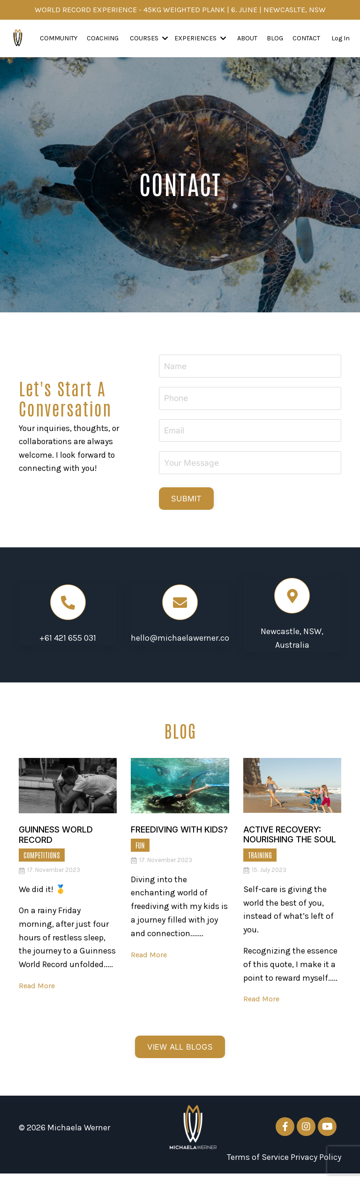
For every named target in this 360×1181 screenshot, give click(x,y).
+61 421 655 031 (67, 643)
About (247, 39)
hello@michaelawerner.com (184, 643)
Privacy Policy (316, 1165)
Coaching (103, 39)
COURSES (149, 39)
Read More (38, 990)
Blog (275, 39)
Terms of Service (258, 1165)
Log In (340, 39)
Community (58, 39)
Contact (306, 39)
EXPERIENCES (200, 39)
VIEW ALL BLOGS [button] (180, 1054)
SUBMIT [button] (191, 502)
